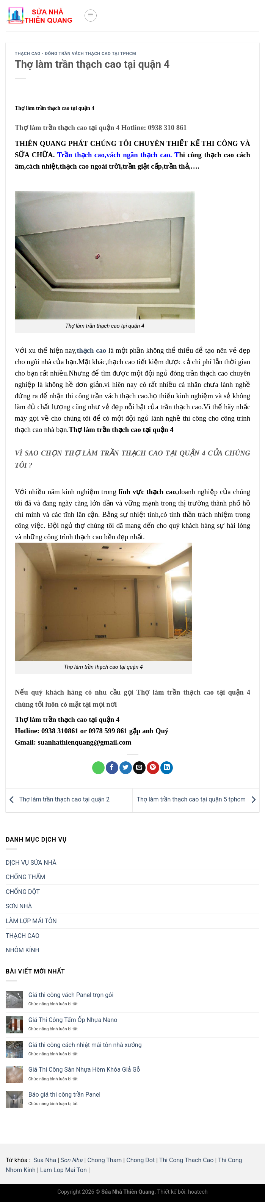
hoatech (198, 1192)
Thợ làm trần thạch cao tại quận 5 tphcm (197, 799)
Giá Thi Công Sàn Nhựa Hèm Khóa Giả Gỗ (84, 1069)
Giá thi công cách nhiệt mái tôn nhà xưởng (85, 1045)
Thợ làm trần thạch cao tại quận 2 (58, 799)
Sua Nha (44, 1160)
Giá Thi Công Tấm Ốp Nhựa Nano (73, 1020)
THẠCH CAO (22, 935)
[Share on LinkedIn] (166, 767)
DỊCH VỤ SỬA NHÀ (31, 862)
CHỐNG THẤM (25, 877)
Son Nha (72, 1160)
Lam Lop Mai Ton (63, 1170)
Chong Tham (104, 1160)
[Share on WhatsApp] (98, 767)
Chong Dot (140, 1160)
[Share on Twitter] (125, 767)
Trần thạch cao (81, 155)
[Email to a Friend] (139, 767)
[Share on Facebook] (112, 767)
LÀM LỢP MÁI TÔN (31, 921)
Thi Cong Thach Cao (186, 1160)
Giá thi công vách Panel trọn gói (70, 995)
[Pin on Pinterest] (153, 767)
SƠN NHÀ (19, 906)
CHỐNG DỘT (23, 891)
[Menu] (91, 15)
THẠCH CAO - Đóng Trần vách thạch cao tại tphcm (75, 53)
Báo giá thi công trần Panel (64, 1094)
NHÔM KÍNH (22, 950)
